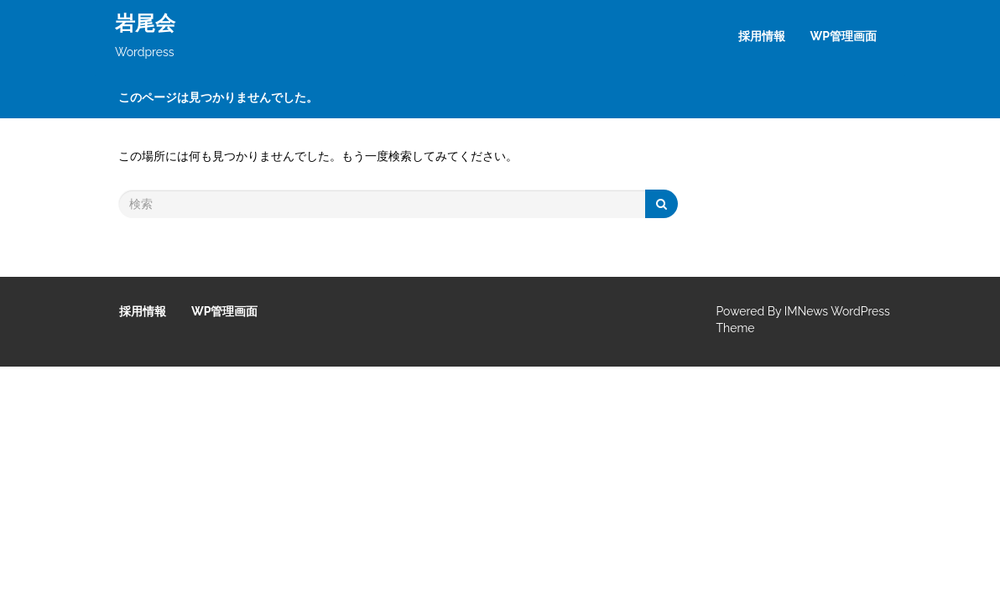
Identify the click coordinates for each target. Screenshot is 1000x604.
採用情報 (761, 36)
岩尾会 (145, 23)
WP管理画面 (843, 36)
